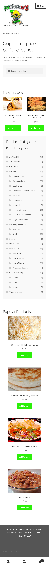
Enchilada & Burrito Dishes (24, 190)
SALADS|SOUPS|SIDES (18, 272)
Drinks (15, 234)
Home (8, 33)
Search (24, 562)
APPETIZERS (14, 161)
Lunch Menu (14, 243)
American (17, 253)
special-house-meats (22, 214)
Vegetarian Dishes (20, 219)
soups (15, 287)
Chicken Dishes (19, 176)
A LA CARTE (14, 157)
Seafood (16, 205)
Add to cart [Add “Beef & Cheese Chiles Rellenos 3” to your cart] (36, 128)
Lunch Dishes (18, 263)
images (12, 239)
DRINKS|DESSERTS (17, 224)
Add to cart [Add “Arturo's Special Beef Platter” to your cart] (24, 457)
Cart (38, 560)
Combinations (19, 181)
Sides (15, 282)
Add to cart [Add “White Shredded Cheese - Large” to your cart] (24, 355)
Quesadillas (17, 200)
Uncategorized (15, 292)
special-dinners (19, 210)
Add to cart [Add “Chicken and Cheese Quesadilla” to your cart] (24, 406)
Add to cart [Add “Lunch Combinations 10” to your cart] (13, 128)
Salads (15, 277)
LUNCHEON (14, 248)
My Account (8, 562)
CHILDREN (13, 166)
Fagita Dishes (18, 195)
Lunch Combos (19, 258)
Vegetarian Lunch (20, 268)
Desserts (16, 229)
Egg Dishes (17, 186)
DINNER (12, 171)
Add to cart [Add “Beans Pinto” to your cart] (24, 507)
